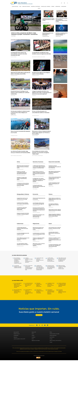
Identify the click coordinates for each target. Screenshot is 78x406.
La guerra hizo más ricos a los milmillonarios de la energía (22, 199)
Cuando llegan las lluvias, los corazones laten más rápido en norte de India (29, 291)
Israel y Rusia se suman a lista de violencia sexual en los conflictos (55, 210)
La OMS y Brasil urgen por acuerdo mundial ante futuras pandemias (22, 228)
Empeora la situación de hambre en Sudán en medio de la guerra (23, 214)
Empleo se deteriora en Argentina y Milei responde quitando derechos (62, 285)
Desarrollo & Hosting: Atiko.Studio (39, 355)
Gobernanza (57, 6)
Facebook (33, 337)
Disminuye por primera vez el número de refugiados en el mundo (38, 228)
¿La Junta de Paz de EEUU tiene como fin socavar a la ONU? (29, 285)
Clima (20, 6)
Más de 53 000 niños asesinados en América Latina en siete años (18, 291)
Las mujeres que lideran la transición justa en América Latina (54, 204)
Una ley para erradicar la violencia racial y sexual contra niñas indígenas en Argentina (20, 112)
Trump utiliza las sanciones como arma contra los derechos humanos (23, 238)
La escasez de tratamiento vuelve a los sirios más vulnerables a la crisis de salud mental (55, 245)
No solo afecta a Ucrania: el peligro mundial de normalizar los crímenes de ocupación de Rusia (39, 173)
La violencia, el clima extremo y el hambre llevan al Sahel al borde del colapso (23, 184)
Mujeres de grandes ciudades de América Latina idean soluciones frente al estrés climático (55, 215)
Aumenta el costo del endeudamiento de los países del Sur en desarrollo (55, 166)
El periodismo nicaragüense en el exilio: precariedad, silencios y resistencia (50, 291)
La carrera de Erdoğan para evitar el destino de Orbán (23, 234)
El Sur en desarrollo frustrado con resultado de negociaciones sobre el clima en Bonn (61, 20)
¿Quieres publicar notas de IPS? (19, 338)
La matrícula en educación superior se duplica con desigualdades (22, 208)
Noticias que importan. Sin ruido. (39, 308)
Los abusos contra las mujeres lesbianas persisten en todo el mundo (48, 19)
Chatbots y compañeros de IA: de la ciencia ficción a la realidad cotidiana (62, 34)
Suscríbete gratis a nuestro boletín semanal (39, 312)
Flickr (33, 338)
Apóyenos (15, 337)
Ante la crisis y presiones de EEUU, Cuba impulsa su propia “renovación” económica (24, 33)
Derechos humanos (26, 6)
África (51, 332)
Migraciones (63, 6)
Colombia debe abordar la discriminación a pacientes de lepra (54, 233)
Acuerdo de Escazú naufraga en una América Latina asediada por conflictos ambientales (20, 92)
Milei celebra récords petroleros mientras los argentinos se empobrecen (54, 172)
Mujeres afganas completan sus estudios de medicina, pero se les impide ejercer (55, 199)
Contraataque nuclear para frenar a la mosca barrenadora (47, 34)
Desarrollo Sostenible (35, 6)
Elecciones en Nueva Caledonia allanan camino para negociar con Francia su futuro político (41, 132)
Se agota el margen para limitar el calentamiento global (22, 178)
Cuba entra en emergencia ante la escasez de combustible (39, 291)
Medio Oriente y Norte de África (55, 340)
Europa (51, 338)
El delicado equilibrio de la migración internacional (39, 285)
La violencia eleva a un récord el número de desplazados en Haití (39, 234)
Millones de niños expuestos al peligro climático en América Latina (23, 166)
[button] (67, 3)
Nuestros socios (17, 333)
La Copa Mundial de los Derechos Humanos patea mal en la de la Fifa (39, 186)
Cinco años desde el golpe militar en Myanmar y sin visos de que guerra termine (17, 285)
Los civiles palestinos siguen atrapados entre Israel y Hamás (22, 244)
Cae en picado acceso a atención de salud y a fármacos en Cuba (55, 228)
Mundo (51, 342)
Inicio (33, 333)
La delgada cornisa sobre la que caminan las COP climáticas (50, 285)
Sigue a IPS (34, 332)
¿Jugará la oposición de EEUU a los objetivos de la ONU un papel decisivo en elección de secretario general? (41, 92)
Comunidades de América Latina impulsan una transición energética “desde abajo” (40, 152)
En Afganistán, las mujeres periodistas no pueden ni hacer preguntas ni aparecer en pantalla (39, 180)
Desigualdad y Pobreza (45, 6)
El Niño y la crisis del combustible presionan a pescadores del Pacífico (22, 172)
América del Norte (53, 335)
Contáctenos (16, 335)
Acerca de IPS (16, 332)
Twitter (33, 335)
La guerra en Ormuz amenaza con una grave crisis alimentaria (23, 203)
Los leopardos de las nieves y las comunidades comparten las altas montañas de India (19, 54)
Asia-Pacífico (52, 337)
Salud (39, 8)
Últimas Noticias (15, 6)
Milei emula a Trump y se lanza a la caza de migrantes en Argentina (39, 244)
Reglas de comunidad (36, 340)
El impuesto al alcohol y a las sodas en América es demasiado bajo (38, 215)
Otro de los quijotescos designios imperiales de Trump (62, 291)
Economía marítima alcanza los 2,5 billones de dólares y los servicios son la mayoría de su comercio (39, 209)
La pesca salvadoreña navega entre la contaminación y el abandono (54, 183)
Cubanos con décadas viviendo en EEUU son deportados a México (38, 238)
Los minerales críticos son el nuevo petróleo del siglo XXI (38, 204)
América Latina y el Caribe (54, 333)
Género (52, 6)
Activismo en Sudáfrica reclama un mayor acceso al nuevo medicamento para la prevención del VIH (55, 239)
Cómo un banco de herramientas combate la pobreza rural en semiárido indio (55, 178)
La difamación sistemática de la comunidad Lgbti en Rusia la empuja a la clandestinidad (39, 166)
